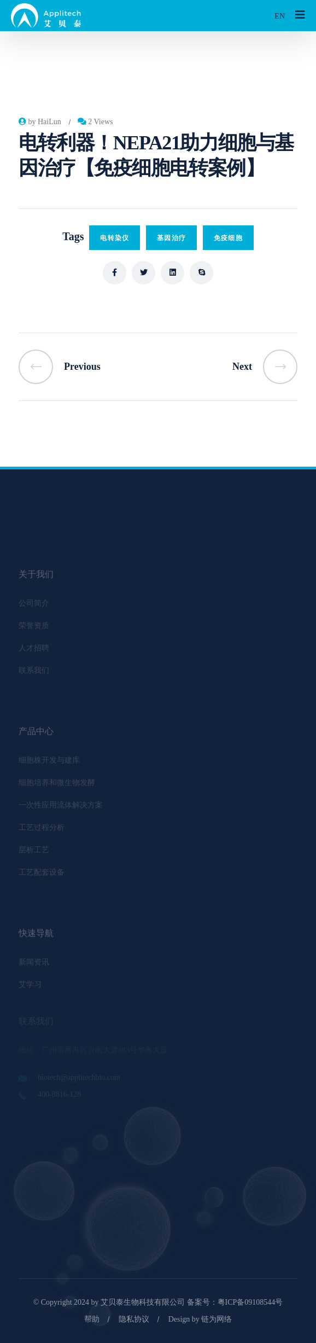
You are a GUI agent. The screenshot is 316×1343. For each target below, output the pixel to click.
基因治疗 (171, 238)
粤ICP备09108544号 (250, 1302)
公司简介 (34, 605)
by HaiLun (40, 122)
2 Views (95, 122)
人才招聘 (34, 650)
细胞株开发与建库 (49, 762)
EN (279, 16)
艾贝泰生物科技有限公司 (143, 1302)
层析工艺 (34, 852)
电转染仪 (114, 238)
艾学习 (30, 986)
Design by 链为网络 (200, 1319)
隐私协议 (134, 1319)
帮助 (92, 1319)
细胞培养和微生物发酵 (57, 785)
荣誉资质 (34, 628)
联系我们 (34, 672)
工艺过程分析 (42, 829)
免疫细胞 (228, 238)
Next (264, 367)
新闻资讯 (34, 964)
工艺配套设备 (42, 874)
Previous (60, 367)
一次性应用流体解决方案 (61, 807)
